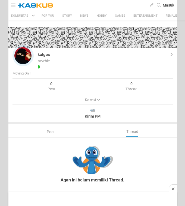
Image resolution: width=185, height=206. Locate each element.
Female (171, 15)
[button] (23, 55)
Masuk (168, 5)
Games (120, 15)
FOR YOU (48, 15)
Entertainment (145, 15)
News (84, 15)
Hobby (102, 15)
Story (67, 15)
